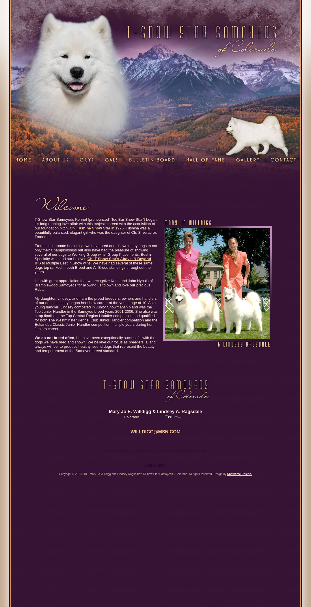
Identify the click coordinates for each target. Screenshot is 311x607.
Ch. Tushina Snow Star (90, 228)
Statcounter (155, 465)
